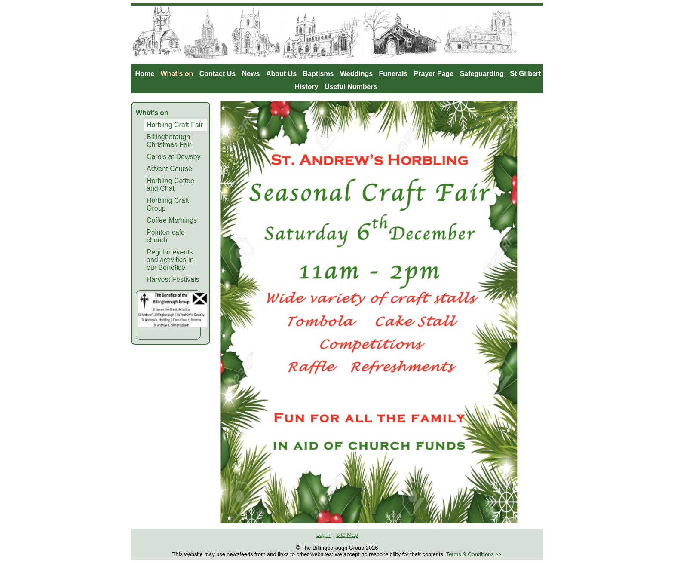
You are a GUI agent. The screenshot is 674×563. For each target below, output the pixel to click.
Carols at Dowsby (173, 156)
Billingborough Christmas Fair (169, 140)
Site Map (347, 535)
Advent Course (169, 168)
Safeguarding (482, 73)
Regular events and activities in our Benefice (170, 259)
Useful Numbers (351, 86)
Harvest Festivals (173, 279)
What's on (177, 73)
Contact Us (217, 73)
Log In (324, 535)
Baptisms (318, 73)
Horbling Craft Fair (175, 125)
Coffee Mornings (172, 220)
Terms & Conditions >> (474, 554)
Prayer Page (434, 73)
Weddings (356, 73)
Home (144, 73)
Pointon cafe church (166, 236)
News (251, 73)
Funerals (393, 73)
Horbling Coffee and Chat (170, 184)
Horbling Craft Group (168, 204)
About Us (281, 73)
